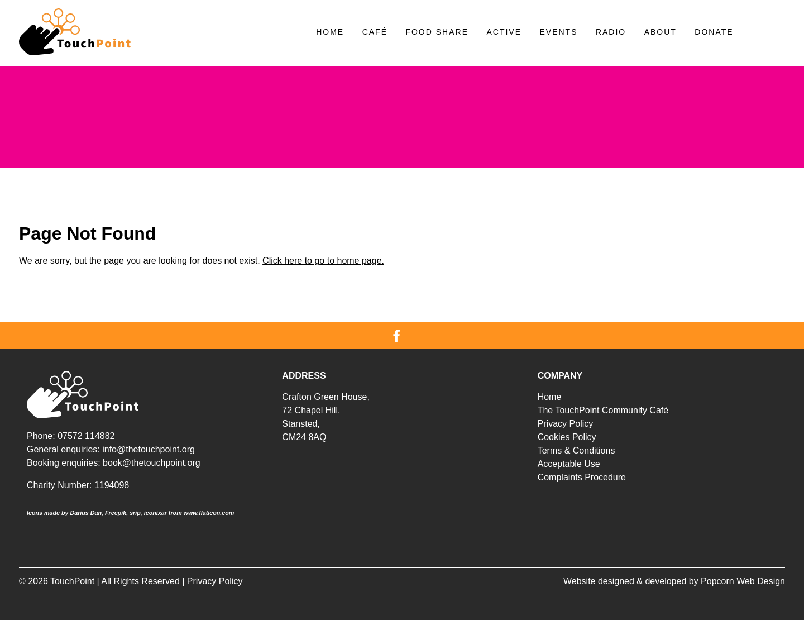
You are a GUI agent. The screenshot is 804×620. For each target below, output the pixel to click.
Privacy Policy (566, 423)
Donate (714, 31)
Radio (611, 31)
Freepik (115, 512)
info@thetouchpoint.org (148, 449)
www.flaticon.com (209, 512)
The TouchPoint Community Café (603, 410)
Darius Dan (86, 512)
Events (558, 31)
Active (503, 31)
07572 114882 (86, 436)
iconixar (155, 512)
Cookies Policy (567, 437)
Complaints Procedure (582, 477)
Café (374, 31)
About (660, 31)
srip (135, 512)
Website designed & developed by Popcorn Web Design (674, 581)
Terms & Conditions (576, 450)
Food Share (436, 31)
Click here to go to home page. (323, 260)
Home (330, 31)
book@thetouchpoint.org (151, 463)
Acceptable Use (569, 464)
